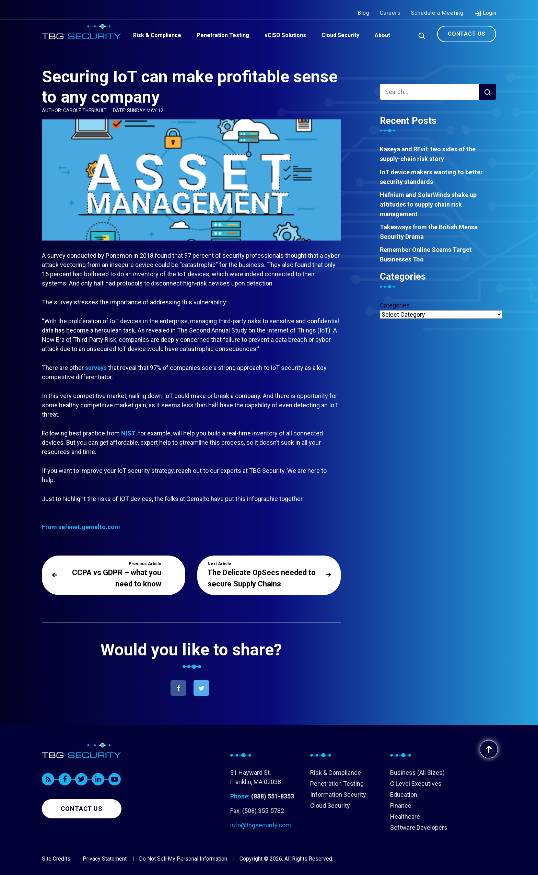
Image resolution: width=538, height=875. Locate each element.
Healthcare (405, 816)
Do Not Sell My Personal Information (183, 858)
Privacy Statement (105, 858)
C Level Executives (416, 783)
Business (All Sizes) (417, 772)
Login (485, 6)
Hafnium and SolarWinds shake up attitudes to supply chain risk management (428, 204)
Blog (364, 6)
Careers (390, 6)
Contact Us (467, 27)
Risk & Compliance (335, 772)
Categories (395, 305)
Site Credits (56, 858)
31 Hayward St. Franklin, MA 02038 (255, 777)
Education (403, 794)
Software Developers (418, 827)
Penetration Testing (337, 783)
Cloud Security (330, 805)
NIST (128, 433)
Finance (400, 805)
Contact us (82, 808)
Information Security (338, 794)
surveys (96, 367)
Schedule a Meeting (437, 6)
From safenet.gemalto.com (81, 526)
